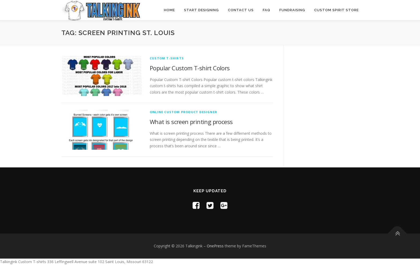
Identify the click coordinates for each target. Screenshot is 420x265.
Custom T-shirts (167, 58)
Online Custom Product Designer (183, 112)
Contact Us (241, 10)
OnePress (215, 245)
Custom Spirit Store (336, 10)
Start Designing (201, 10)
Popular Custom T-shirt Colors (190, 68)
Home (169, 10)
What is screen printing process (191, 122)
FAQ (266, 10)
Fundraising (292, 10)
